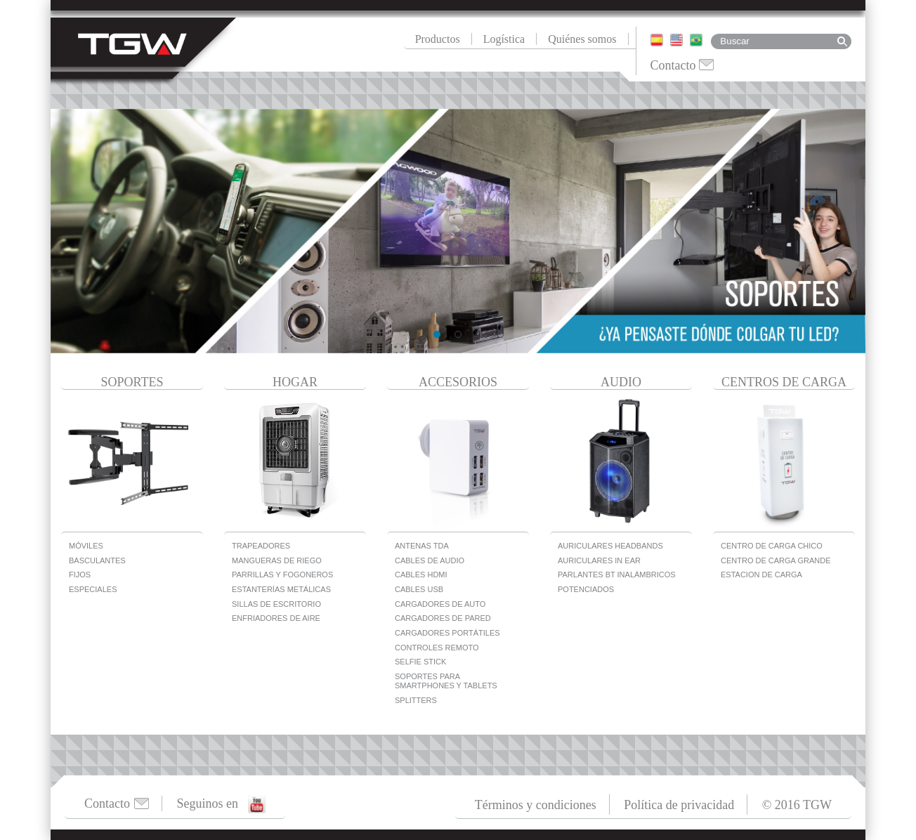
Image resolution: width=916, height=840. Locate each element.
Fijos (80, 574)
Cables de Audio (429, 560)
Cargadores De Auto (440, 604)
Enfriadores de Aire (276, 618)
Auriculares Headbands (610, 546)
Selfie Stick (420, 661)
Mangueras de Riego (277, 560)
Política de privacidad (679, 805)
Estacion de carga (761, 574)
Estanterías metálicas (281, 589)
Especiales (93, 589)
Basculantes (97, 560)
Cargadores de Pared (443, 618)
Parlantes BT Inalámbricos (617, 574)
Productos (437, 39)
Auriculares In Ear (599, 560)
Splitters (416, 700)
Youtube (257, 804)
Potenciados (586, 589)
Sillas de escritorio (276, 604)
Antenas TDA (422, 546)
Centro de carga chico (772, 546)
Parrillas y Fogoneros (282, 574)
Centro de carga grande (775, 560)
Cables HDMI (421, 574)
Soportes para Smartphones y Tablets (446, 681)
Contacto (673, 65)
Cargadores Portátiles (447, 633)
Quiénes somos (582, 39)
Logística (504, 39)
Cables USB (419, 589)
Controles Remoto (437, 647)
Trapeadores (261, 546)
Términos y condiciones (535, 805)
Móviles (86, 546)
